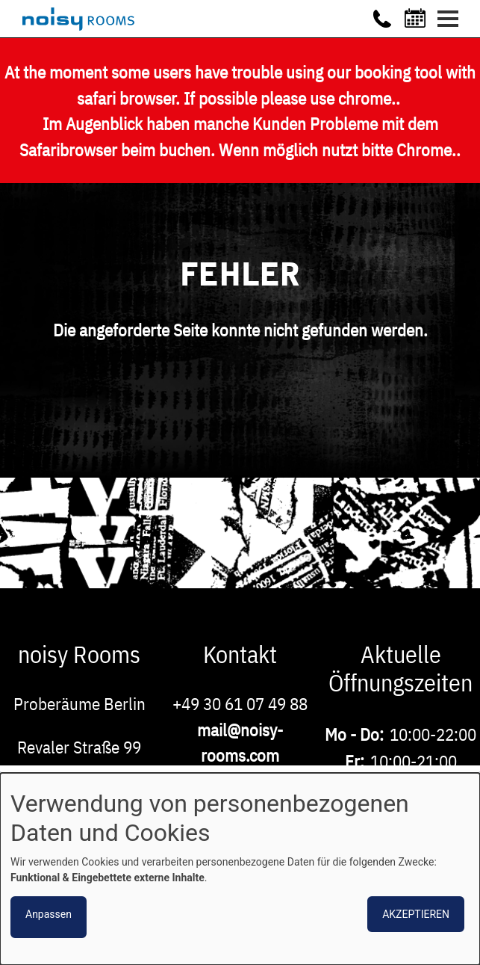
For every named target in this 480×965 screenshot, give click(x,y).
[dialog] (240, 869)
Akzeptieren (415, 914)
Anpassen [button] (48, 914)
